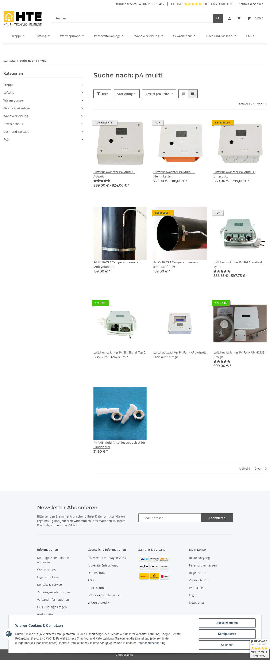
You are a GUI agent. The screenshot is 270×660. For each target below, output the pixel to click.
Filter (102, 94)
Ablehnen (227, 645)
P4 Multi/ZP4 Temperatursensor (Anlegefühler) (115, 264)
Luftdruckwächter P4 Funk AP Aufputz (180, 352)
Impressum (96, 588)
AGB (91, 580)
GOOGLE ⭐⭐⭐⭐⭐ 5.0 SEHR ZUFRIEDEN (201, 4)
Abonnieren (217, 518)
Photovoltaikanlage (16, 108)
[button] (229, 18)
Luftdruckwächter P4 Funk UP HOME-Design (239, 354)
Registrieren (197, 573)
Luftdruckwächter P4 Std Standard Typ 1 (237, 264)
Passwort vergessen (203, 565)
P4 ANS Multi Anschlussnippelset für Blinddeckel (119, 444)
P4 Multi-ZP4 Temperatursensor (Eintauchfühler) (175, 264)
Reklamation (46, 615)
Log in (193, 595)
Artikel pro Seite (157, 94)
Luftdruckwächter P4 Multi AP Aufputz (114, 174)
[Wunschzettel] (239, 18)
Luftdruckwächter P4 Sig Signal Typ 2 (119, 352)
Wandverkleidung (15, 116)
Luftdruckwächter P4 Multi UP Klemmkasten (174, 174)
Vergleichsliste (199, 580)
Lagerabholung (47, 577)
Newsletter (196, 602)
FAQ (6, 139)
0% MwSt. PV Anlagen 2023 (107, 558)
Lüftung (8, 93)
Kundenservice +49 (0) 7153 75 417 (139, 4)
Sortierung (125, 94)
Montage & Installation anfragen (53, 560)
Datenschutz (96, 573)
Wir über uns (46, 570)
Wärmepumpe (13, 100)
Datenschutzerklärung (111, 516)
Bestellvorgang (199, 558)
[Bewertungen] (101, 181)
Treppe (8, 85)
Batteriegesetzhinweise (104, 595)
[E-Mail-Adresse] (169, 517)
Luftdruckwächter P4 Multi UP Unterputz (234, 174)
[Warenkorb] (255, 18)
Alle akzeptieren (227, 623)
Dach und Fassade (16, 132)
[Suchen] (132, 18)
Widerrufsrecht (98, 602)
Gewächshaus (13, 124)
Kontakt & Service (251, 4)
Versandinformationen (53, 600)
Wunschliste (197, 588)
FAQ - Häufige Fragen (52, 607)
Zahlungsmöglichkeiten (53, 592)
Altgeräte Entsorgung (103, 565)
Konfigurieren (227, 634)
